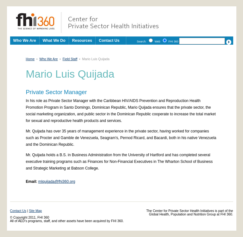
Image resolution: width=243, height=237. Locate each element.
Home (30, 59)
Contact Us (109, 40)
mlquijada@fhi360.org (56, 181)
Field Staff (70, 59)
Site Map (35, 211)
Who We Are (48, 59)
